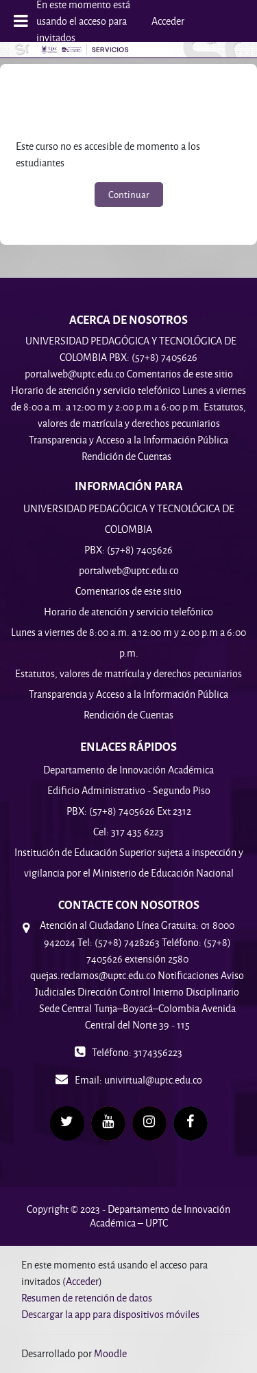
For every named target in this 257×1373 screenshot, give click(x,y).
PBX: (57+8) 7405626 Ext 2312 (128, 811)
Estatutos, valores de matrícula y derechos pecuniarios (128, 673)
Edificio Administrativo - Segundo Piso (128, 790)
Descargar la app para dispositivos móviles (110, 1314)
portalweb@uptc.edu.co (129, 570)
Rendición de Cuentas (128, 714)
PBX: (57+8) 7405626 (128, 549)
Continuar (128, 194)
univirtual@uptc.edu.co (153, 1080)
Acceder (167, 21)
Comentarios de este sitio (128, 591)
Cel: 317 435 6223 (128, 831)
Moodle (110, 1353)
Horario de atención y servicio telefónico (128, 611)
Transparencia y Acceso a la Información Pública (128, 694)
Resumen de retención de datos (86, 1297)
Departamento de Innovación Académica (128, 769)
